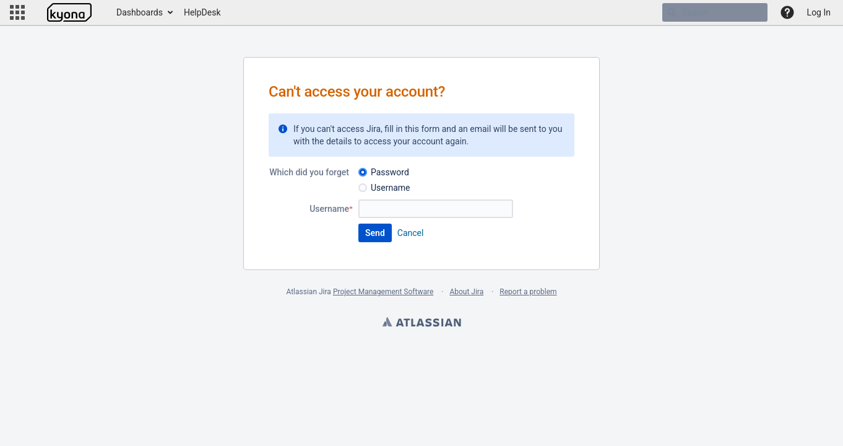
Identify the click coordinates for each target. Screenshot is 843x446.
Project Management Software (383, 291)
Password (390, 172)
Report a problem (527, 291)
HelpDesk (202, 12)
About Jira (466, 291)
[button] (17, 12)
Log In (819, 12)
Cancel (410, 233)
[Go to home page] (69, 12)
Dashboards (139, 12)
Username (390, 188)
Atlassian (421, 323)
